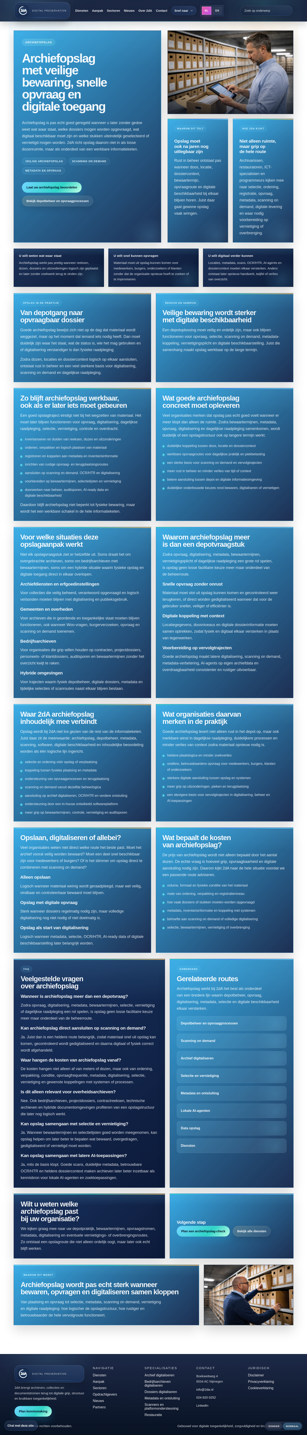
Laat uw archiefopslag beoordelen (51, 187)
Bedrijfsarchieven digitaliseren (158, 1383)
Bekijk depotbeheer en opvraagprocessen (57, 201)
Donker (274, 1426)
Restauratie (153, 1415)
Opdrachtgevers (105, 1394)
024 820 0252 (206, 1397)
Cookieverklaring (260, 1388)
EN (217, 10)
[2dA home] (42, 10)
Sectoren (113, 10)
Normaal (292, 1426)
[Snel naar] (184, 10)
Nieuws (129, 10)
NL (207, 10)
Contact (161, 10)
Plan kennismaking (33, 1411)
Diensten (81, 10)
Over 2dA (145, 10)
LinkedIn (202, 1405)
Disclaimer (256, 1375)
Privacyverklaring (261, 1381)
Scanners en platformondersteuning (161, 1406)
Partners (99, 1407)
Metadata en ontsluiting (162, 1398)
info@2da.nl (204, 1389)
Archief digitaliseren (159, 1375)
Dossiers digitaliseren (161, 1392)
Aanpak (97, 10)
